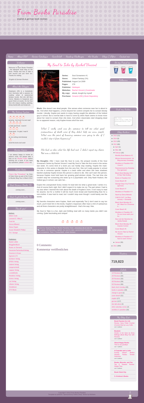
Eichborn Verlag (14, 259)
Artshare (92, 396)
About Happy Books (121, 345)
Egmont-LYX (13, 256)
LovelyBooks (13, 273)
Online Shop (77, 396)
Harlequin (76, 87)
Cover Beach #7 (120, 191)
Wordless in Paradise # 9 (123, 194)
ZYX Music (12, 290)
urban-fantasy (70, 232)
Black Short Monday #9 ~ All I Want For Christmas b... (124, 206)
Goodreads (90, 90)
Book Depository (91, 96)
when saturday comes (119, 309)
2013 (115, 143)
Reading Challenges (75, 56)
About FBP (22, 56)
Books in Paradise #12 (123, 180)
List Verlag (12, 281)
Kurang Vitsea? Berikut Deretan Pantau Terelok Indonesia (124, 356)
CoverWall (57, 56)
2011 (115, 248)
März (117, 152)
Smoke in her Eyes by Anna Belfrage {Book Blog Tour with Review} (124, 337)
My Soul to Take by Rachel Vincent (72, 64)
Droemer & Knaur (15, 253)
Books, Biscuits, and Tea (123, 364)
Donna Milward (14, 224)
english (59, 230)
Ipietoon (59, 396)
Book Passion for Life (122, 323)
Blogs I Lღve (108, 56)
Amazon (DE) (77, 96)
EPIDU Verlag (14, 261)
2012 (115, 146)
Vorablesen (13, 287)
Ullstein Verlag (14, 284)
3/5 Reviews (116, 281)
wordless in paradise (119, 312)
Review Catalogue (40, 56)
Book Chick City (120, 374)
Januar (117, 244)
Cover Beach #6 (120, 211)
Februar (118, 155)
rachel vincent (97, 230)
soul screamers (43, 232)
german (114, 303)
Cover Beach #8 (120, 183)
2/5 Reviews (116, 278)
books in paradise (118, 292)
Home (10, 56)
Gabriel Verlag (14, 264)
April (116, 149)
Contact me (125, 56)
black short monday (118, 289)
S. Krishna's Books (121, 378)
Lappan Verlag (14, 270)
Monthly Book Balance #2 (124, 157)
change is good (117, 295)
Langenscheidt (14, 267)
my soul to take (68, 230)
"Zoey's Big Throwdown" (17, 174)
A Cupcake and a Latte (122, 353)
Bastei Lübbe (13, 242)
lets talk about (117, 306)
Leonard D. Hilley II (15, 218)
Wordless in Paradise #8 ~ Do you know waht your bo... (124, 216)
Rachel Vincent (78, 90)
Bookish (117, 333)
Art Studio (93, 56)
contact (26, 162)
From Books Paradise (47, 12)
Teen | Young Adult (57, 232)
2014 (115, 140)
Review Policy (22, 158)
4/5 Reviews (116, 283)
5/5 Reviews (51, 230)
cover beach (116, 298)
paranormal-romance (83, 230)
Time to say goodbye (121, 347)
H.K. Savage (13, 233)
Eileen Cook (13, 216)
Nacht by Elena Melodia (123, 197)
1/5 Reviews (116, 275)
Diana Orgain (13, 227)
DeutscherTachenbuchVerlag (19, 250)
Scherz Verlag (14, 278)
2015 (115, 137)
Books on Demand (15, 247)
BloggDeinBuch (14, 244)
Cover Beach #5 (120, 231)
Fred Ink (12, 221)
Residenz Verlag (14, 276)
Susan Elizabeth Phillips (17, 230)
